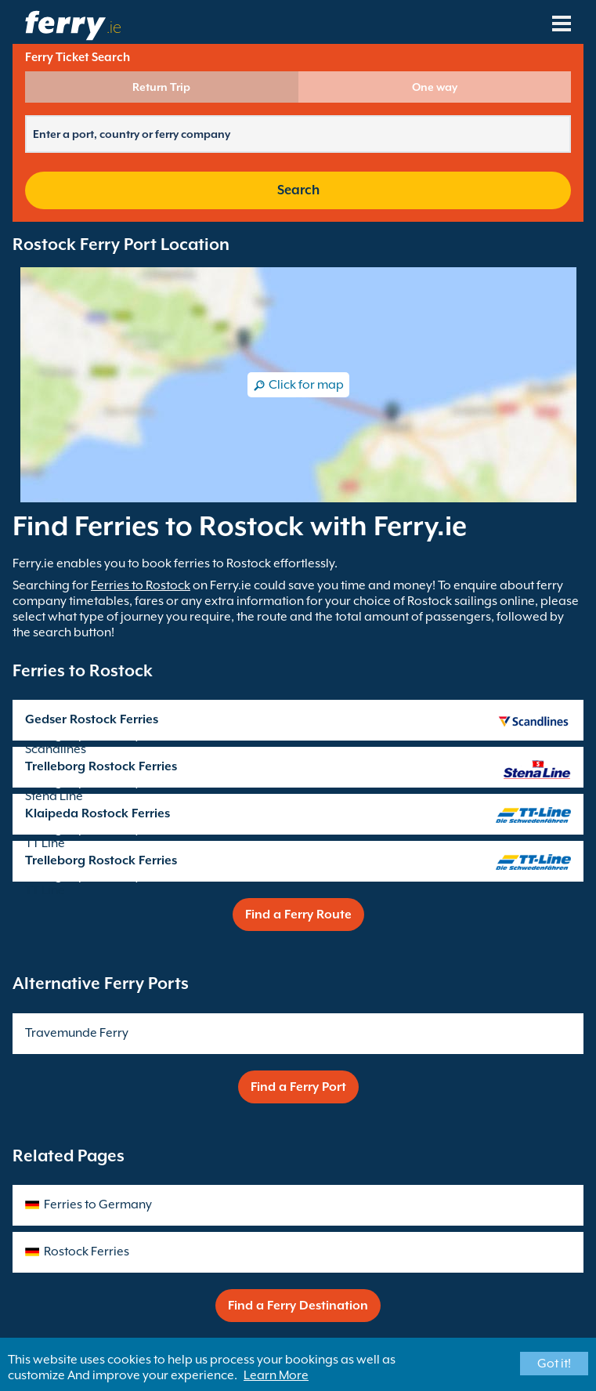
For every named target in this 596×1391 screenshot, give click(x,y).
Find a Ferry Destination (298, 1306)
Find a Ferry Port (298, 1087)
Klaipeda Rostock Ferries (97, 813)
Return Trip (161, 87)
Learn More (276, 1375)
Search (298, 190)
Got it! (554, 1364)
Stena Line (54, 796)
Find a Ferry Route (298, 914)
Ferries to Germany (98, 1204)
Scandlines (55, 749)
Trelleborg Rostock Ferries (101, 766)
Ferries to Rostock (140, 585)
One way (434, 87)
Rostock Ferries (86, 1251)
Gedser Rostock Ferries (91, 719)
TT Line (45, 843)
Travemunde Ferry (76, 1033)
